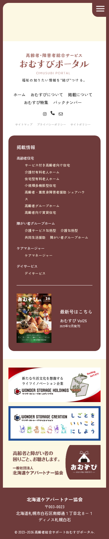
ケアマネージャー (30, 248)
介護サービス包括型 (40, 230)
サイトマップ (24, 124)
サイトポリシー (80, 124)
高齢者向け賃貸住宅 (40, 212)
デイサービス (27, 266)
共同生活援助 (35, 237)
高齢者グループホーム (42, 205)
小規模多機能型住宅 (40, 185)
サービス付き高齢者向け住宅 (47, 165)
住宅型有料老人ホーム (42, 178)
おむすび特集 (36, 102)
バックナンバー (67, 102)
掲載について (80, 94)
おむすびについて (47, 94)
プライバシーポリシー (51, 124)
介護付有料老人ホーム (42, 172)
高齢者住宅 (25, 158)
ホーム (19, 94)
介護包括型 (69, 230)
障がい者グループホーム (36, 223)
